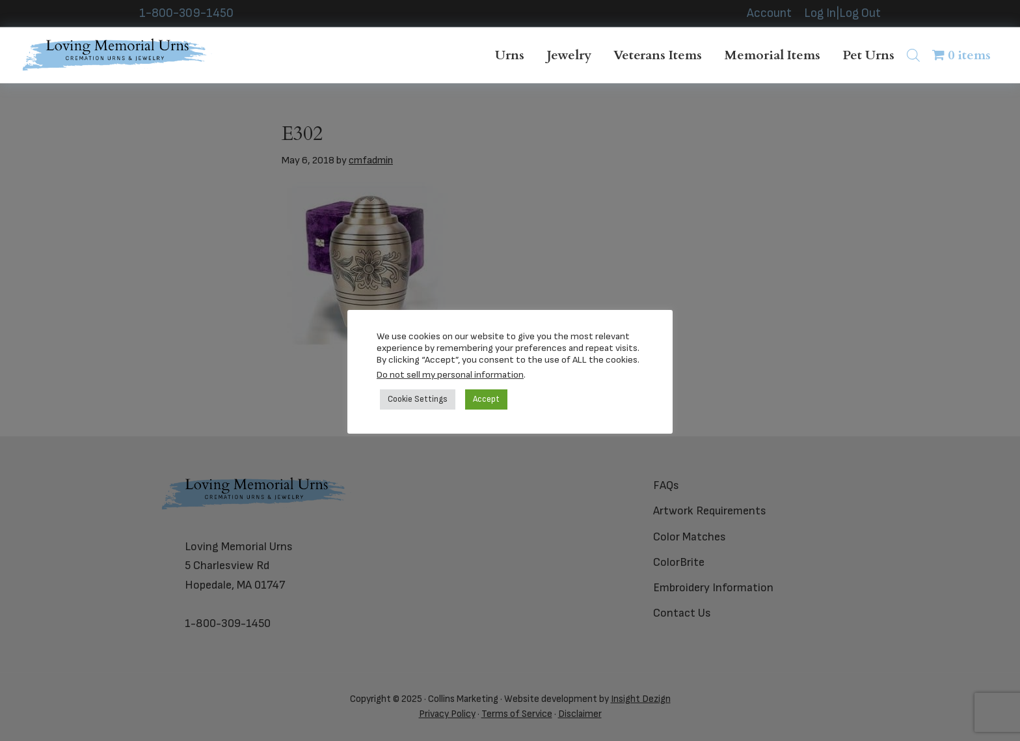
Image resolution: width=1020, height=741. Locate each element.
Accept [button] (486, 399)
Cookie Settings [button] (418, 399)
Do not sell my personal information (450, 374)
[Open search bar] (913, 55)
